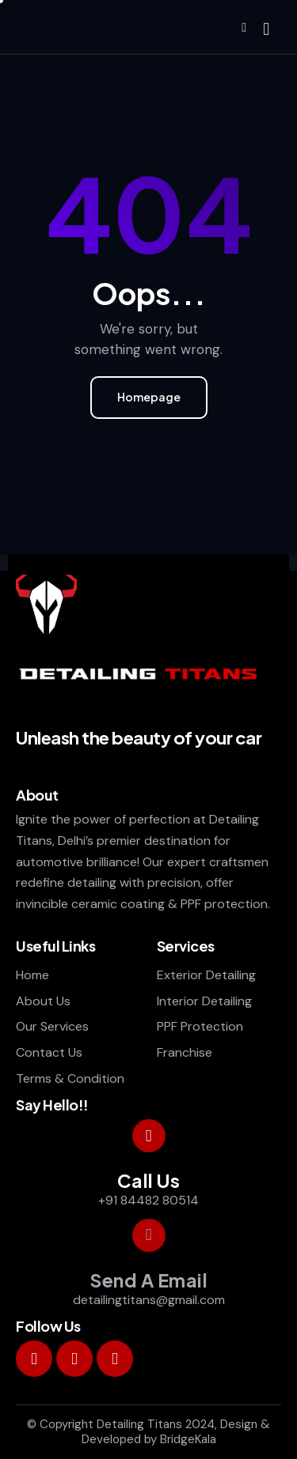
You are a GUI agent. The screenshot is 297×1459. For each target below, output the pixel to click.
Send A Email (148, 1280)
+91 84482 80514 (148, 1200)
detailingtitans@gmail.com (149, 1299)
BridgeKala (188, 1439)
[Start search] (266, 29)
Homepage (149, 397)
